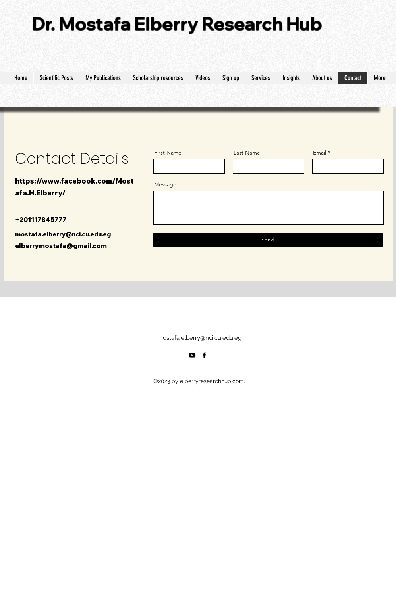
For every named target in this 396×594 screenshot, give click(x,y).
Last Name (247, 152)
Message (165, 184)
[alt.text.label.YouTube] (192, 355)
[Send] (268, 240)
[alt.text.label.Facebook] (204, 355)
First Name (168, 152)
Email (319, 152)
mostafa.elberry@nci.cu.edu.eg (63, 234)
